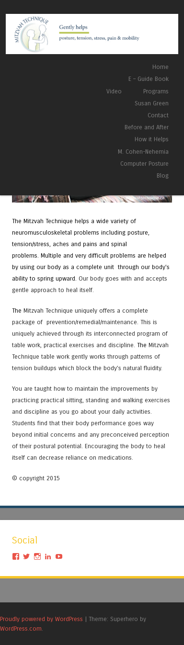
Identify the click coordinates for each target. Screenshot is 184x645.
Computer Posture (144, 163)
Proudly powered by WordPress (41, 618)
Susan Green (152, 103)
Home (160, 66)
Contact (158, 115)
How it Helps (152, 139)
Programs (156, 91)
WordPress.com (21, 628)
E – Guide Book (148, 78)
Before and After (147, 127)
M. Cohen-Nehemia (143, 151)
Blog (163, 175)
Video (114, 91)
